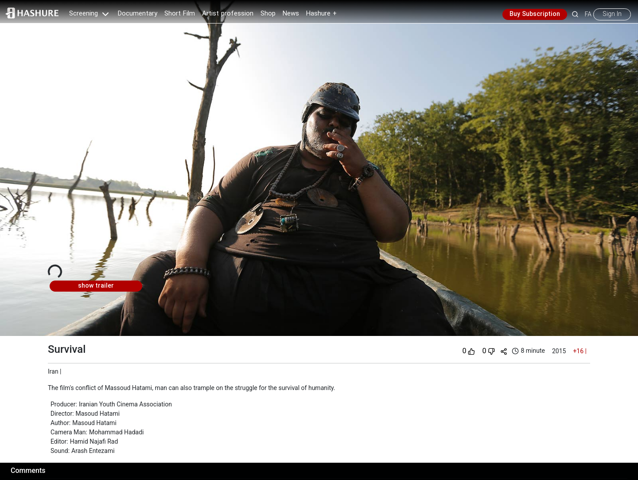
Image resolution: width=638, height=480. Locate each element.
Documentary (137, 13)
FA (588, 14)
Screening (90, 13)
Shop (268, 13)
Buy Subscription (535, 14)
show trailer (96, 286)
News (291, 13)
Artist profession (227, 13)
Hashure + (321, 13)
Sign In (612, 14)
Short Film (179, 13)
